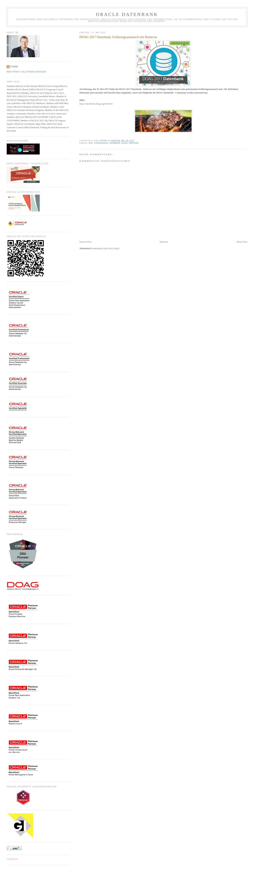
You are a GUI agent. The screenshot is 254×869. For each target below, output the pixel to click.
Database (115, 143)
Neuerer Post (85, 241)
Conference (101, 143)
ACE (91, 143)
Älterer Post (241, 241)
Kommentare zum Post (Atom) (105, 248)
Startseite (163, 241)
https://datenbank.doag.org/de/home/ (96, 103)
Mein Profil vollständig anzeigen (26, 72)
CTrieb (14, 67)
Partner (134, 143)
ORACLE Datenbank (127, 14)
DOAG (125, 143)
